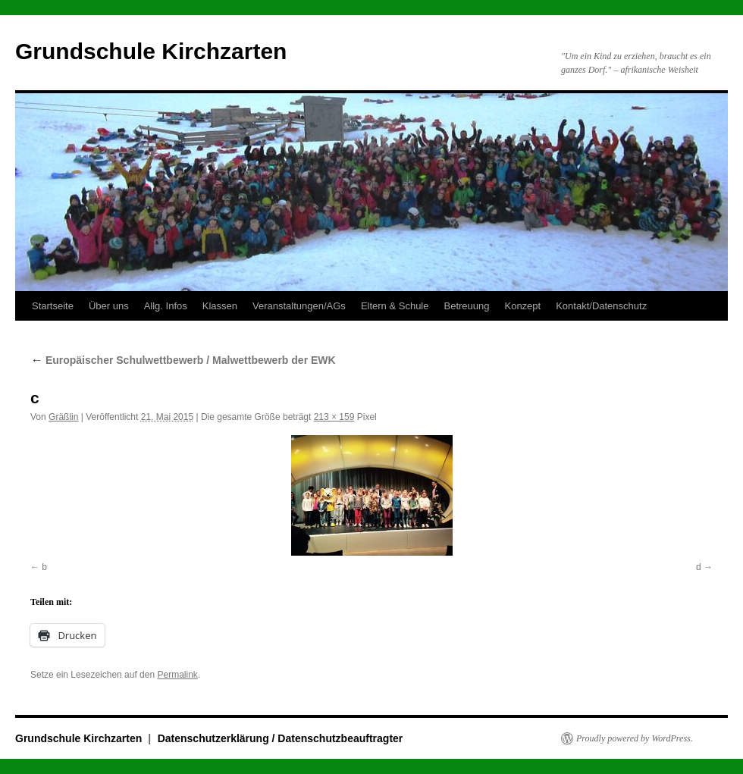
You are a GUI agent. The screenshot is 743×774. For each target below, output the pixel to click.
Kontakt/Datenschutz (601, 306)
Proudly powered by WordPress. (634, 738)
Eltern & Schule (395, 306)
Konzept (522, 306)
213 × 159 (334, 417)
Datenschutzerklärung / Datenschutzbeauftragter (280, 738)
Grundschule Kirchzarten (151, 51)
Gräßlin (63, 417)
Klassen (219, 306)
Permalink (177, 674)
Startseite (53, 306)
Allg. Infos (165, 306)
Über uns (109, 306)
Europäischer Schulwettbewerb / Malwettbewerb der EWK (183, 360)
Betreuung (466, 306)
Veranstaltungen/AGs (299, 306)
